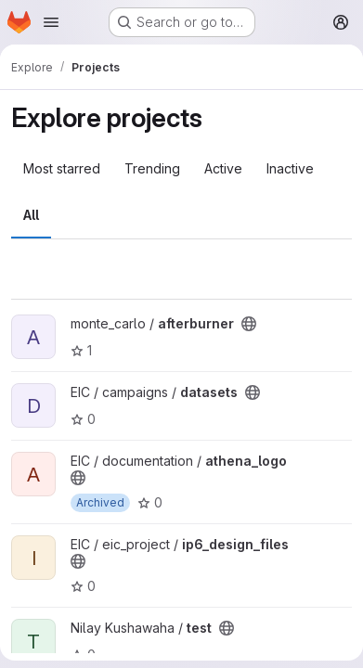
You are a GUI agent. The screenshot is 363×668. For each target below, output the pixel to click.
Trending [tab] (152, 168)
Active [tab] (223, 168)
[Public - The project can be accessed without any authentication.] (248, 323)
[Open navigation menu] (51, 22)
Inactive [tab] (290, 168)
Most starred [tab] (61, 168)
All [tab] (31, 215)
